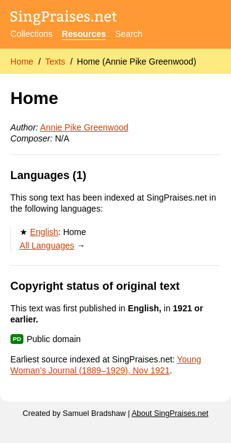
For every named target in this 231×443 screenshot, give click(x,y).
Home (21, 61)
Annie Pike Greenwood (84, 127)
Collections (31, 34)
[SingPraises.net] (63, 18)
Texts (55, 61)
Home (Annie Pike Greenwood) (137, 61)
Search (128, 34)
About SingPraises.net (170, 413)
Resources (84, 34)
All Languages (47, 245)
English (44, 232)
